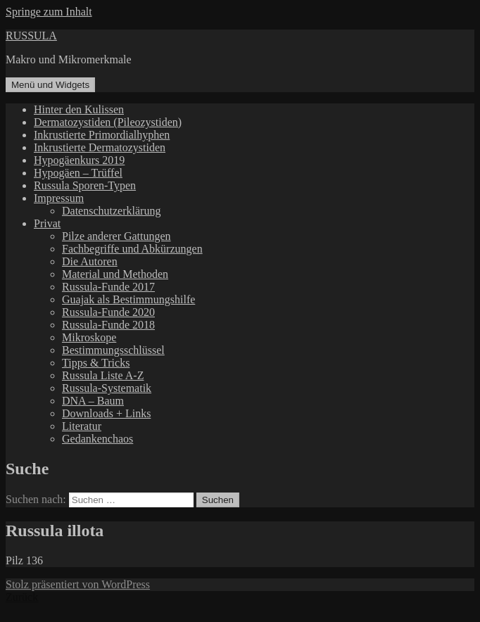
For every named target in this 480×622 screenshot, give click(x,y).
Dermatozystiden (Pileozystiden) (108, 122)
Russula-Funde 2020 (108, 312)
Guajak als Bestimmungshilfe (128, 299)
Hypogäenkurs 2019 (79, 160)
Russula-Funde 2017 (108, 287)
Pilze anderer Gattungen (116, 236)
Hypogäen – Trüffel (78, 173)
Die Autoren (90, 261)
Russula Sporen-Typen (85, 185)
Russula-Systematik (106, 388)
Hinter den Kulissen (79, 109)
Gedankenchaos (97, 439)
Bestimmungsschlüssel (113, 350)
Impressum (59, 198)
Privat (47, 223)
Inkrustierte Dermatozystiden (99, 147)
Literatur (81, 426)
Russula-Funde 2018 (108, 325)
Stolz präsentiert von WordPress (78, 584)
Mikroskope (89, 337)
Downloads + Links (106, 413)
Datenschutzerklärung (111, 211)
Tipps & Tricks (96, 363)
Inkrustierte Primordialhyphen (102, 135)
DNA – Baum (93, 401)
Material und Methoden (115, 274)
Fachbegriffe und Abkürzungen (132, 249)
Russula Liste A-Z (103, 375)
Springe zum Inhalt (49, 12)
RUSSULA (31, 36)
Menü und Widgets (50, 85)
